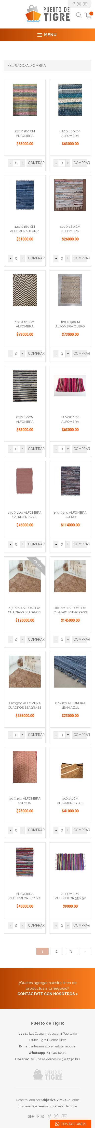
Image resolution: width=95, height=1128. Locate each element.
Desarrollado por (42, 1100)
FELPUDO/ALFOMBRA (27, 65)
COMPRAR (35, 163)
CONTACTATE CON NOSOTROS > (47, 994)
